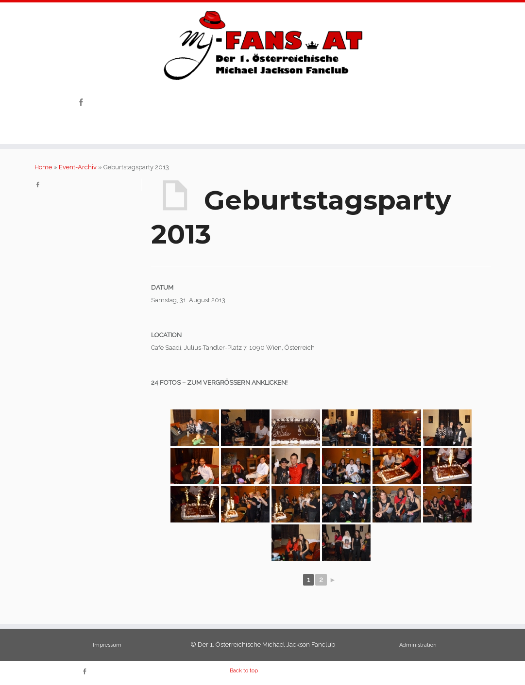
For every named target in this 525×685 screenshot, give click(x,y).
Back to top (244, 671)
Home (43, 167)
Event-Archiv (78, 167)
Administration (418, 645)
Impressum (107, 645)
